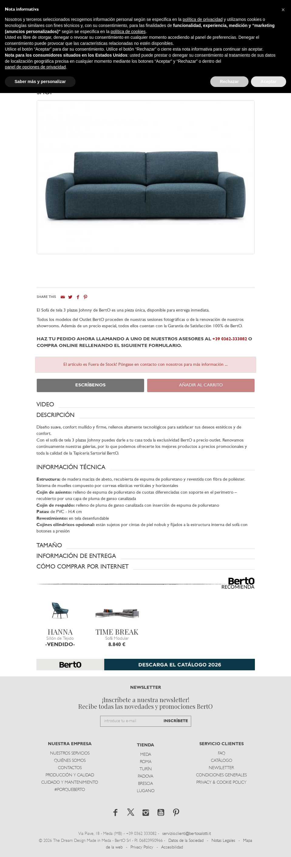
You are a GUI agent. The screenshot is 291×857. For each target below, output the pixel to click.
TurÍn (146, 769)
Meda (145, 754)
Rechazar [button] (229, 81)
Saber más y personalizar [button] (40, 81)
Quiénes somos (70, 761)
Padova (145, 776)
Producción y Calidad (70, 775)
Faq (221, 753)
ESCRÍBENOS (90, 385)
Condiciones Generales (221, 775)
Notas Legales (223, 840)
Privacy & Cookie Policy (221, 782)
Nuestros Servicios (70, 753)
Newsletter (221, 768)
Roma (145, 762)
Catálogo (221, 761)
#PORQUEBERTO (69, 790)
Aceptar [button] (268, 81)
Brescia (145, 784)
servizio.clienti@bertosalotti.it (186, 834)
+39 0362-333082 (229, 339)
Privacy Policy (141, 847)
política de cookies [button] (128, 31)
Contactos (70, 768)
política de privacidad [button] (203, 19)
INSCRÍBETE (176, 721)
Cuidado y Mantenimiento (69, 782)
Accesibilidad (172, 847)
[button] (145, 405)
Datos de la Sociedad (186, 840)
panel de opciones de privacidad (35, 67)
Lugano (145, 791)
